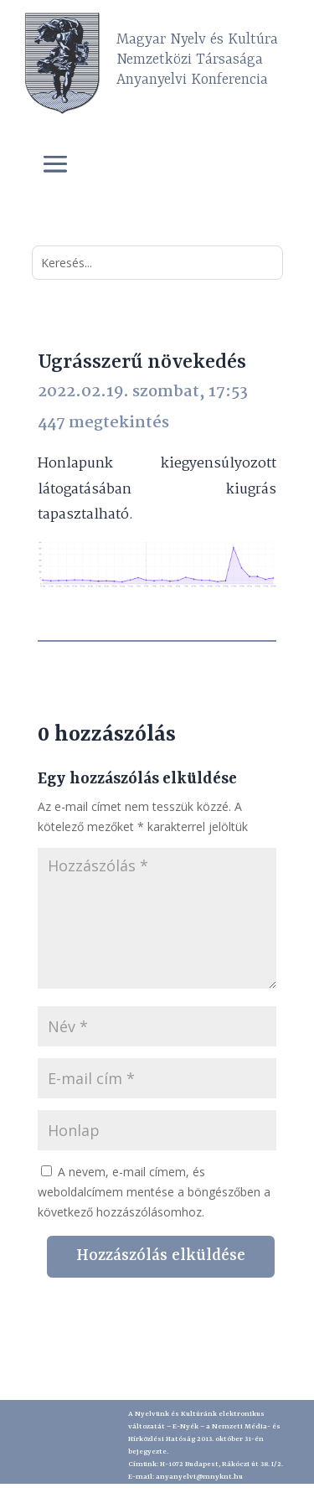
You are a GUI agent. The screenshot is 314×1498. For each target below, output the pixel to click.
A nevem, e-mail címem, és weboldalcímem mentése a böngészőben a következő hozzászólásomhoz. (154, 1192)
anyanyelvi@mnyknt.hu (199, 1477)
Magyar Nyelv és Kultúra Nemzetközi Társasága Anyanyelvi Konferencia (197, 59)
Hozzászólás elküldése (160, 1256)
